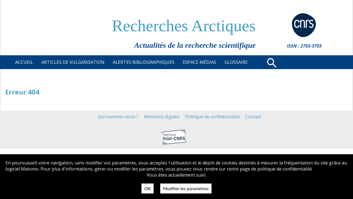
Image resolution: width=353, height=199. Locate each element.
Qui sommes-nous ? (118, 117)
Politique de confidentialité (212, 117)
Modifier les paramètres (186, 188)
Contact (253, 117)
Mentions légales (162, 117)
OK (147, 188)
